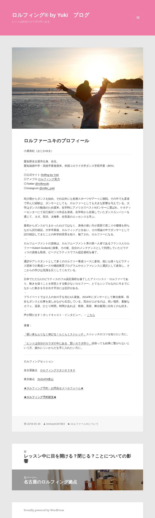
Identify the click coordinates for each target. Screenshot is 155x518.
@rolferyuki (42, 183)
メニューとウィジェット (138, 22)
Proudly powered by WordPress (44, 510)
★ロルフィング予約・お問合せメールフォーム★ (53, 388)
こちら (91, 314)
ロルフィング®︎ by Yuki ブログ (50, 15)
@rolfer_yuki (47, 188)
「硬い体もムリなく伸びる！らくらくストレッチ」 (55, 334)
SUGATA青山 (45, 379)
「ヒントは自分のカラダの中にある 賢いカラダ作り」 (58, 343)
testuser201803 (55, 424)
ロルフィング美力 (49, 179)
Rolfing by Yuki (50, 174)
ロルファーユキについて (84, 424)
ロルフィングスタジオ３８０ (57, 370)
